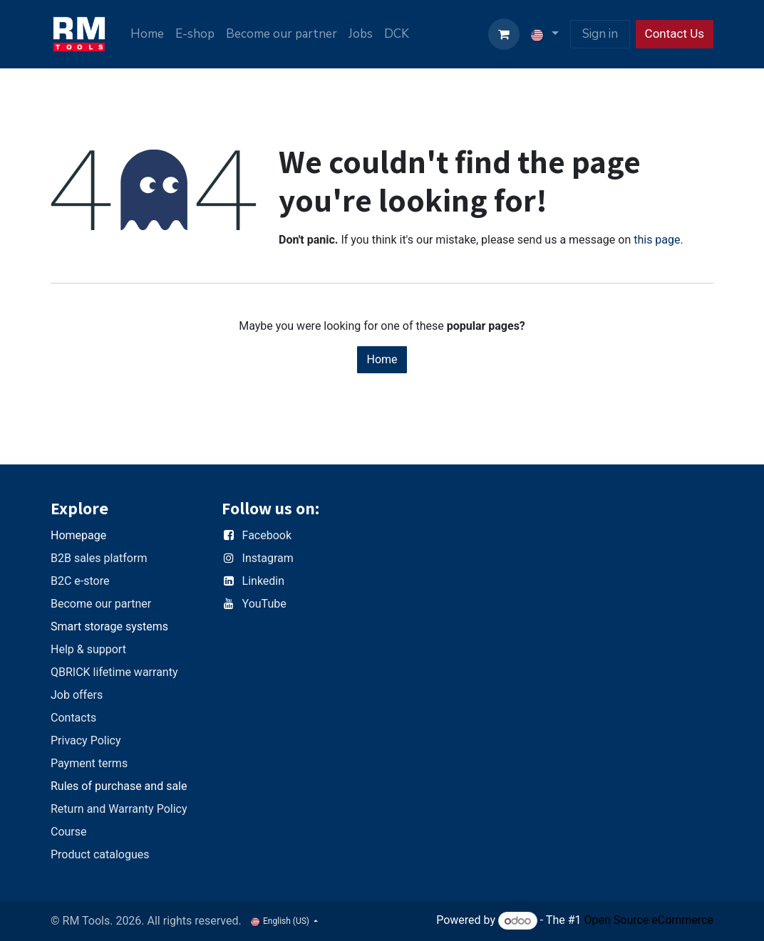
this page (657, 239)
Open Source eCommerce (648, 920)
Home (381, 359)
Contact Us (674, 33)
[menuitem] (147, 34)
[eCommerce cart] (504, 34)
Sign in (600, 34)
